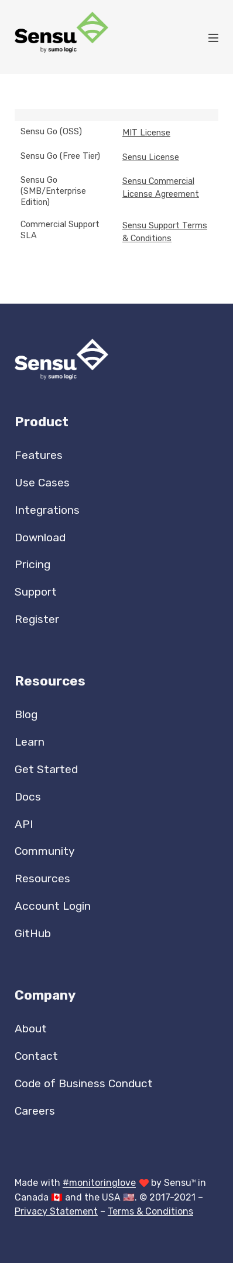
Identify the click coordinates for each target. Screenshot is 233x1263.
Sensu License (150, 157)
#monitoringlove (99, 1183)
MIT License (146, 133)
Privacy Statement (56, 1211)
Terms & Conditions (150, 1211)
